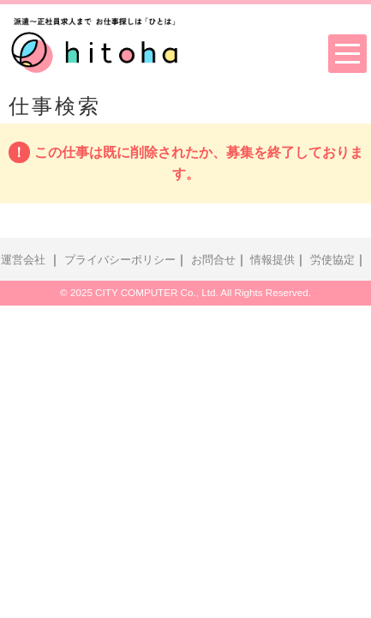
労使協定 (332, 260)
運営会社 (23, 260)
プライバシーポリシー (120, 260)
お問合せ (213, 260)
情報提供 (272, 260)
